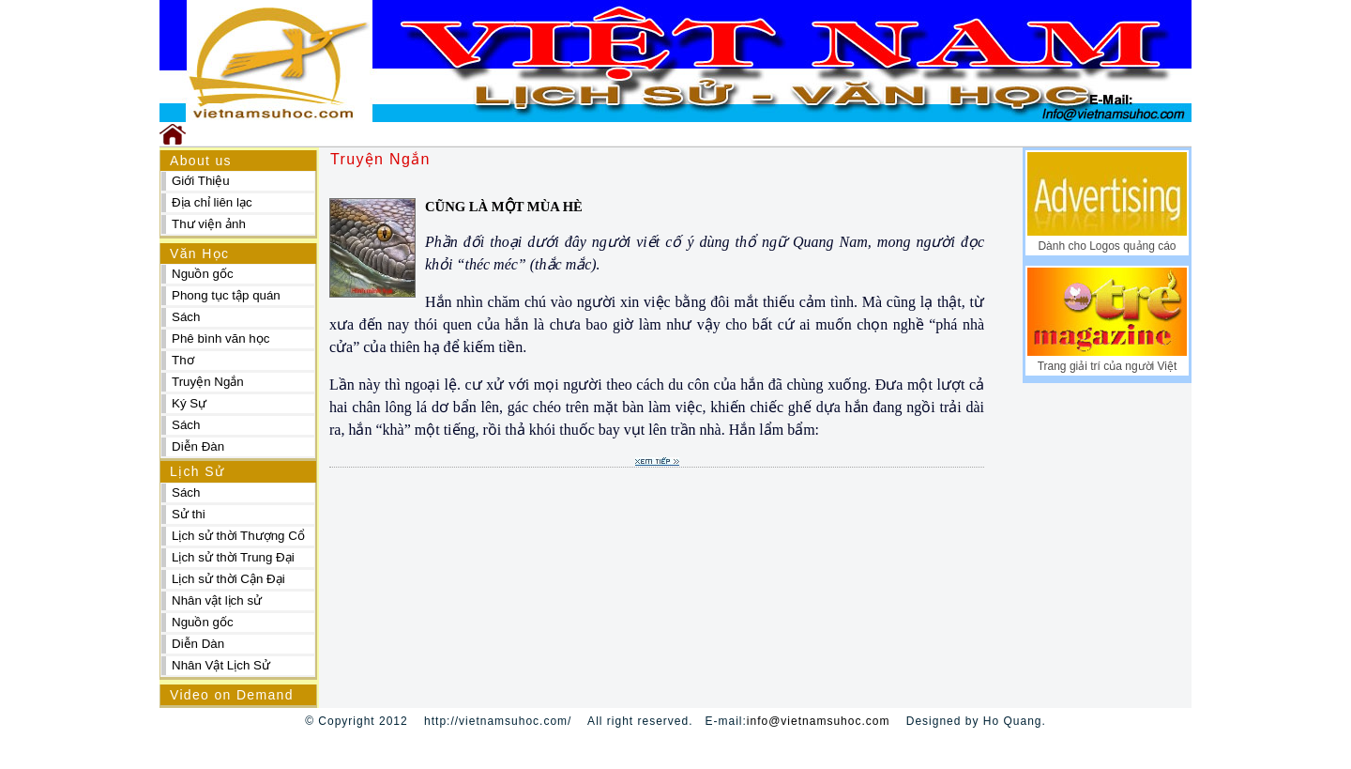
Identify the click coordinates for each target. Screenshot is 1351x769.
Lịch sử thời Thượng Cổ (238, 536)
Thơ (183, 360)
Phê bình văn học (220, 338)
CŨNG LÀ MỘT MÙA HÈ (504, 206)
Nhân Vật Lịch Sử (221, 665)
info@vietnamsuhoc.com (818, 721)
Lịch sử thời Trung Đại (233, 557)
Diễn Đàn (198, 446)
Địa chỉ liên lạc (212, 202)
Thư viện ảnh (209, 224)
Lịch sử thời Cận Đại (228, 579)
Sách (186, 317)
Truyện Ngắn (208, 382)
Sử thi (188, 514)
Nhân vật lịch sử (217, 600)
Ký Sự (189, 403)
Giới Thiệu (201, 181)
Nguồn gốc (203, 274)
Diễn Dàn (198, 644)
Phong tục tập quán (226, 295)
